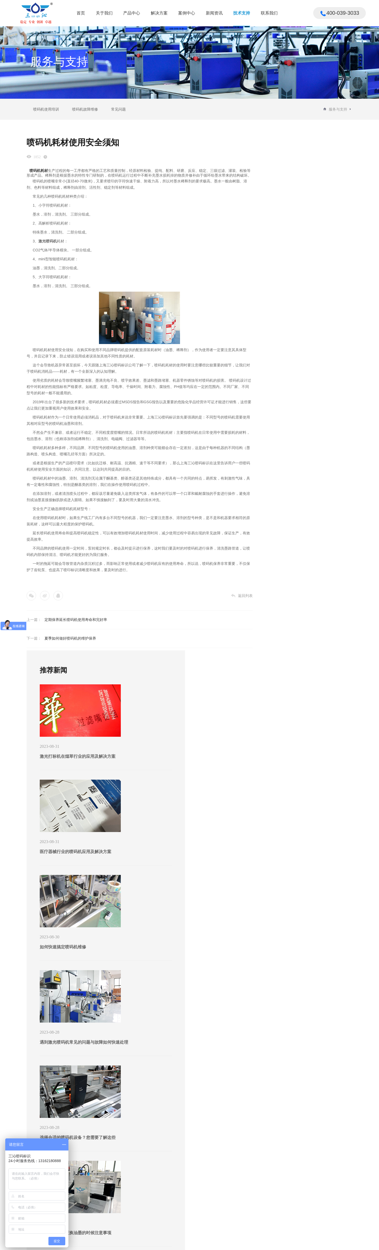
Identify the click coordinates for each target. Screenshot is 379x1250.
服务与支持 (338, 109)
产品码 (68, 1180)
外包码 (68, 1203)
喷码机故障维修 (85, 109)
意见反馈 (260, 1195)
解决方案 (159, 13)
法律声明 (328, 1241)
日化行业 (107, 1211)
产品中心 (131, 13)
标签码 (68, 1188)
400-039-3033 (330, 1170)
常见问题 (118, 109)
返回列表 (213, 600)
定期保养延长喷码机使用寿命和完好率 (75, 624)
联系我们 (269, 13)
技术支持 (241, 13)
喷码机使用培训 (46, 109)
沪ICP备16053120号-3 (115, 1243)
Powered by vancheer (146, 1243)
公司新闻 (182, 1180)
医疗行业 (107, 1188)
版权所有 (309, 1241)
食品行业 (107, 1195)
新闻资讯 (214, 13)
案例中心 (186, 13)
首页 (81, 13)
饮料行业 (107, 1203)
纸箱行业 (107, 1180)
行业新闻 (182, 1188)
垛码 (67, 1211)
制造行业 (107, 1218)
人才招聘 (260, 1188)
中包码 (68, 1195)
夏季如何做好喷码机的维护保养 (70, 643)
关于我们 (104, 13)
